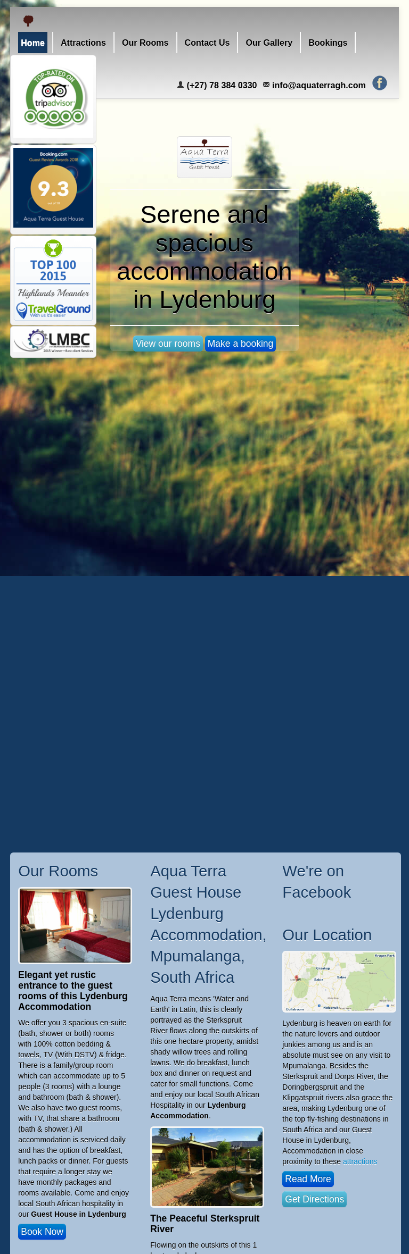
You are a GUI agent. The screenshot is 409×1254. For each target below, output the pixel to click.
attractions (360, 1161)
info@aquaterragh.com (314, 85)
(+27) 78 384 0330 (217, 85)
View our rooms (168, 343)
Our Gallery (269, 42)
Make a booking (241, 343)
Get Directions (314, 1199)
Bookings (327, 42)
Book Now (42, 1231)
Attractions (83, 42)
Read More (308, 1179)
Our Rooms (145, 42)
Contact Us (207, 42)
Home (33, 42)
